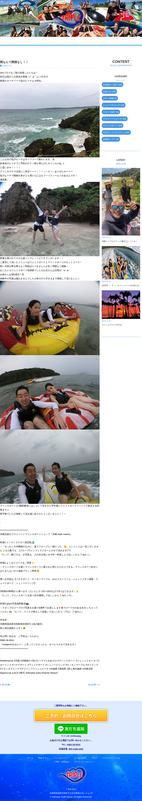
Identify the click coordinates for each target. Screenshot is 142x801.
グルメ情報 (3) (110, 98)
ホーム (19, 41)
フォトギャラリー (48, 41)
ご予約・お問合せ (117, 41)
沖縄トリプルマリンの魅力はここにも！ (120, 241)
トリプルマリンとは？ (95, 41)
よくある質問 (66, 41)
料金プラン (30, 41)
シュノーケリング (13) (113, 105)
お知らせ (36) (109, 91)
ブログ (78, 41)
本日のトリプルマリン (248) (116, 132)
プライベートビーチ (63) (114, 119)
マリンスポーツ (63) (112, 125)
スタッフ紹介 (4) (111, 112)
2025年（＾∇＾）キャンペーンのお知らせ (120, 285)
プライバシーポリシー (84, 762)
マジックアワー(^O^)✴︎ (112, 325)
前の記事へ (7, 684)
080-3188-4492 (76, 749)
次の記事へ (93, 684)
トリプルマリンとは (111, 758)
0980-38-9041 (74, 744)
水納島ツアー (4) (111, 139)
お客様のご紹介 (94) (112, 84)
